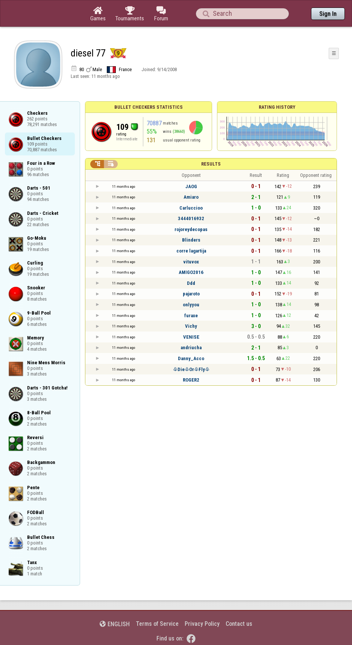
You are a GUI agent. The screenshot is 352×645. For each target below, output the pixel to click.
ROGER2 (191, 380)
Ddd (191, 283)
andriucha (191, 347)
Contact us (239, 623)
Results (211, 164)
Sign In (328, 13)
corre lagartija (191, 251)
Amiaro (191, 197)
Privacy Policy (202, 623)
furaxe (191, 315)
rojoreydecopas (191, 229)
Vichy (191, 326)
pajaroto (191, 294)
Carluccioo (191, 208)
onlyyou (191, 304)
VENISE (191, 337)
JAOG (191, 186)
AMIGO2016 (191, 272)
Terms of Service (157, 623)
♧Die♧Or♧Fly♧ (191, 369)
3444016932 (191, 218)
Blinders (191, 240)
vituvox (191, 262)
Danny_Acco (191, 358)
